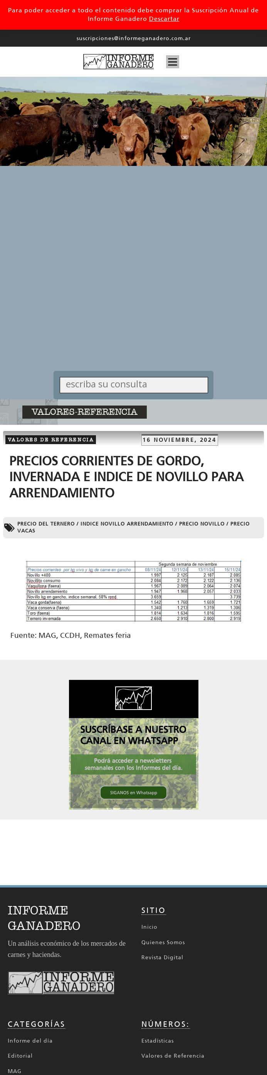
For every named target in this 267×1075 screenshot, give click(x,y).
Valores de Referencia (173, 1056)
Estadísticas (157, 1041)
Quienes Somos (163, 942)
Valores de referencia (51, 440)
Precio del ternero (46, 524)
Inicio (149, 927)
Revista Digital (162, 957)
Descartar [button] (164, 18)
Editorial (20, 1056)
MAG (15, 1071)
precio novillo (202, 524)
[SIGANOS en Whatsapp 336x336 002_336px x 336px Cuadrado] (133, 807)
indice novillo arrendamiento (127, 524)
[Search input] (136, 383)
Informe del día (30, 1041)
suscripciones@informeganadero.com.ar (134, 38)
